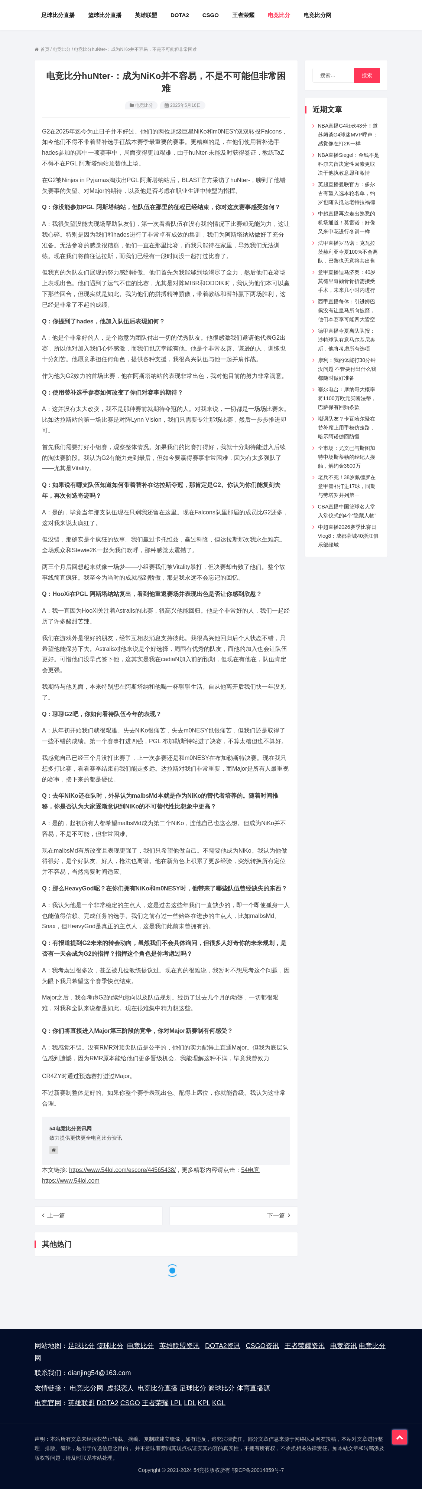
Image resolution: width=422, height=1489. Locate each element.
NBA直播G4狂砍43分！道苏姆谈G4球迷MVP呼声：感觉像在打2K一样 (348, 134)
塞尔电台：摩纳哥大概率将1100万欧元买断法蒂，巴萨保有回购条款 (347, 398)
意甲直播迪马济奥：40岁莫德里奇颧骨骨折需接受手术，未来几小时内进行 (347, 281)
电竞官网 (48, 1403)
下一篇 (278, 1215)
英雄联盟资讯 (179, 1346)
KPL (204, 1403)
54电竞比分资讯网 (70, 1128)
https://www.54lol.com (71, 1180)
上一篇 (53, 1215)
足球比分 (81, 1346)
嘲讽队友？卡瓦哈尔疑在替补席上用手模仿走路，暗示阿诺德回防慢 (346, 427)
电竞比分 (144, 105)
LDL (190, 1403)
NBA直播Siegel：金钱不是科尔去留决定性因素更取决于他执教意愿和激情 (349, 164)
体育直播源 (253, 1388)
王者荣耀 (155, 1403)
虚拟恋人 (120, 1388)
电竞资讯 (343, 1346)
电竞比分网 (86, 1388)
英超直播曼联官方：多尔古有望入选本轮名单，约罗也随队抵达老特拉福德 (346, 193)
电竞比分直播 (157, 1388)
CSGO (130, 1403)
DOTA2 (108, 1403)
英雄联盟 (81, 1403)
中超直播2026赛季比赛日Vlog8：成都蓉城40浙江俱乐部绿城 (348, 536)
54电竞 (250, 1170)
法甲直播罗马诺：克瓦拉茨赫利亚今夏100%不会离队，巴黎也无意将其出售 (348, 252)
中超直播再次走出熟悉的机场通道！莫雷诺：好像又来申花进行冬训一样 (346, 222)
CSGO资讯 (262, 1346)
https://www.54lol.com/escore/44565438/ (122, 1170)
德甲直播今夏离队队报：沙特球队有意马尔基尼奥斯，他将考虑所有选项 (346, 340)
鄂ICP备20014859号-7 (258, 1470)
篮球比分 (110, 1346)
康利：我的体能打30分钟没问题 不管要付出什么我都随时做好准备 (347, 369)
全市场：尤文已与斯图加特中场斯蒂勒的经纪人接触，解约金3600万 (346, 457)
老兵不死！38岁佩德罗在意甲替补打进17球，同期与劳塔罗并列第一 (347, 486)
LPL (176, 1403)
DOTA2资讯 (222, 1346)
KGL (218, 1403)
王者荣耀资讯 (305, 1346)
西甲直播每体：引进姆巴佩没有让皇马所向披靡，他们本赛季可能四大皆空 (346, 310)
